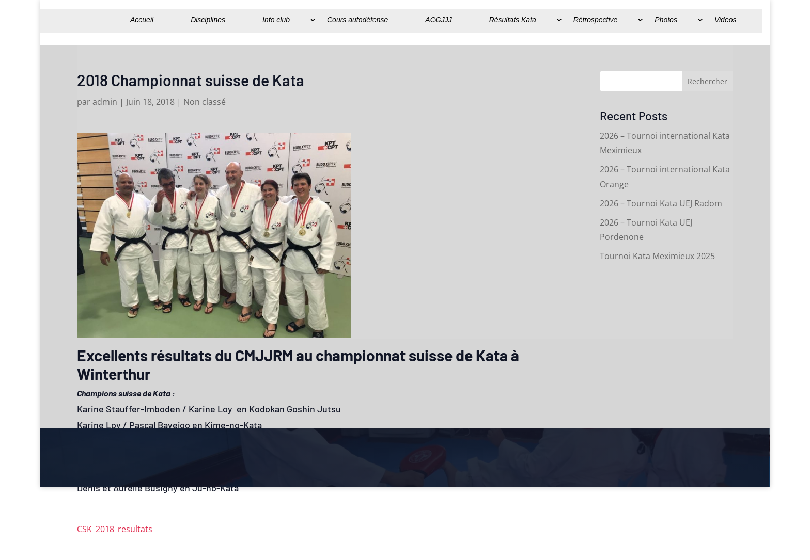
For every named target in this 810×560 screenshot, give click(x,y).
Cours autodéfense (357, 19)
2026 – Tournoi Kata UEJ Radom (661, 203)
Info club (276, 19)
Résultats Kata (512, 19)
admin (104, 101)
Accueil (141, 19)
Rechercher (707, 81)
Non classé (204, 101)
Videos (725, 19)
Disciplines (208, 19)
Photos (666, 19)
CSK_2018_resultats (114, 529)
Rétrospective (595, 19)
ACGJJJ (438, 19)
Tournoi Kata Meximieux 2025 (657, 256)
